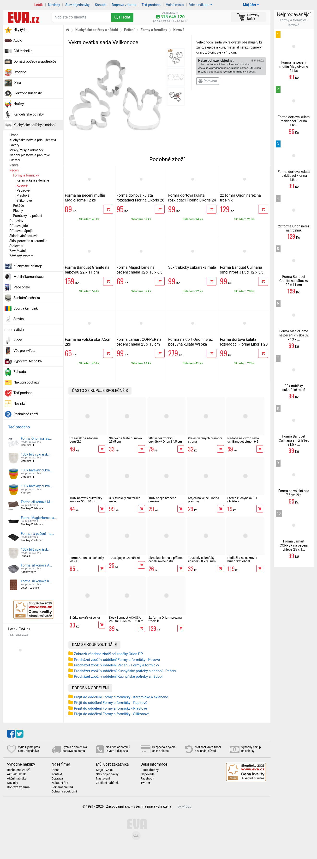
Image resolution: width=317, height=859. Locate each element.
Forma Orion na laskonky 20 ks (87, 559)
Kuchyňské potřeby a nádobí (34, 125)
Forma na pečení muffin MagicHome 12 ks (85, 197)
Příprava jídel (19, 226)
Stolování (16, 246)
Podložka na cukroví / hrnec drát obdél (242, 559)
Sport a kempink (25, 308)
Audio (17, 40)
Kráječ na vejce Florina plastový (203, 499)
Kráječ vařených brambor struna (205, 439)
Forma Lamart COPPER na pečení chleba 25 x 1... (294, 545)
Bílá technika (22, 51)
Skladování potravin (24, 236)
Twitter (145, 783)
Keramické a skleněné (33, 180)
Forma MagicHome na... (39, 518)
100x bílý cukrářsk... (35, 454)
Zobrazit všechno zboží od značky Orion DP (108, 654)
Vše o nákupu (199, 5)
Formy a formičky (26, 175)
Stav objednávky (77, 5)
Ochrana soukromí (64, 791)
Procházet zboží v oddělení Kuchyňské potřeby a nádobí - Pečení (125, 671)
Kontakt (101, 5)
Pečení (14, 170)
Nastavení (103, 778)
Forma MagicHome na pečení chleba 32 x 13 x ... (294, 335)
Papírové (23, 190)
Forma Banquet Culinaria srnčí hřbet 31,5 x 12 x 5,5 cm (241, 272)
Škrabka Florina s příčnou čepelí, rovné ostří (166, 559)
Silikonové (24, 200)
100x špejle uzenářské (124, 558)
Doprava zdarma (124, 5)
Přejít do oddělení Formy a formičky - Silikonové (112, 714)
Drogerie (19, 72)
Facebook (147, 778)
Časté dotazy (150, 770)
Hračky (18, 104)
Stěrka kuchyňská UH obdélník (242, 499)
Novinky (54, 5)
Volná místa (175, 5)
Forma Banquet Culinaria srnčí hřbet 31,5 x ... (294, 440)
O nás (56, 770)
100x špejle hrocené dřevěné (162, 499)
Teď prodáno (151, 5)
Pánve (13, 165)
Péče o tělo (21, 287)
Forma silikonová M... (37, 502)
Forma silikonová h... (36, 581)
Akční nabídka (16, 778)
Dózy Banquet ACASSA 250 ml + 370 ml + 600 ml (126, 619)
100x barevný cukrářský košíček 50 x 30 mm (86, 499)
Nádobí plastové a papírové (29, 155)
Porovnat (207, 81)
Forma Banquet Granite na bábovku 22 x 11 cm (87, 269)
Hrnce (13, 135)
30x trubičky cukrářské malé (192, 267)
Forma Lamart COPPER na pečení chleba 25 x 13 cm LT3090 (139, 344)
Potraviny (16, 221)
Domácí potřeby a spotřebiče (34, 61)
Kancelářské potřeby (28, 114)
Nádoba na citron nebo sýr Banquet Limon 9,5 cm (243, 441)
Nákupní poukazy (26, 382)
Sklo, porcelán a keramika (28, 241)
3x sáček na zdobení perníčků (84, 439)
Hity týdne (20, 30)
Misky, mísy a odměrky (26, 150)
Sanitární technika (26, 298)
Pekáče (18, 205)
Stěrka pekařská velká (85, 617)
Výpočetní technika (27, 361)
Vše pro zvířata (24, 350)
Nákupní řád (60, 783)
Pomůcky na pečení (27, 216)
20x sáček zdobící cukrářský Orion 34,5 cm (165, 439)
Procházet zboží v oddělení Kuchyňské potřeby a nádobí (118, 676)
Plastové (23, 195)
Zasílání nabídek (107, 783)
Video (17, 340)
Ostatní (14, 160)
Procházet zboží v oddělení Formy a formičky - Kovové (117, 660)
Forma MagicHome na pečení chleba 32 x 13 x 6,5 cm (139, 272)
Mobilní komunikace (28, 276)
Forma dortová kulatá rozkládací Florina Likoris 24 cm (192, 200)
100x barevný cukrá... (36, 470)
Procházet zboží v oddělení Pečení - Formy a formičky (116, 665)
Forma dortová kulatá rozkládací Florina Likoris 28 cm (244, 344)
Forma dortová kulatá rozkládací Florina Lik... (294, 121)
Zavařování (17, 251)
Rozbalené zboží (25, 414)
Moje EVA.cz (104, 770)
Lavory (14, 145)
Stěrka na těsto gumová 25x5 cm (125, 439)
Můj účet (249, 5)
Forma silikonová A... (36, 565)
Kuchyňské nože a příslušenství (32, 140)
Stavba (18, 319)
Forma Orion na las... (36, 438)
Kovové (22, 185)
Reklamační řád (62, 787)
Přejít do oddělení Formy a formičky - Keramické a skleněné (121, 697)
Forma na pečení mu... (37, 534)
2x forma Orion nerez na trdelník (165, 619)
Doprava (57, 778)
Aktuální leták (16, 774)
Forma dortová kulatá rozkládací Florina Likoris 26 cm (140, 200)
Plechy (18, 211)
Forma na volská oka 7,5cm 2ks (293, 493)
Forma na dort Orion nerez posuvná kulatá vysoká (190, 342)
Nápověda (148, 774)
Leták (38, 5)
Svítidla (18, 329)
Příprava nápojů (21, 231)
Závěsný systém (21, 256)
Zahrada (19, 372)
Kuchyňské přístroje (27, 266)
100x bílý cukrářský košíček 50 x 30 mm (202, 559)
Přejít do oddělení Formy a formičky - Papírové (110, 703)
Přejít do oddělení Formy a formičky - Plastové (110, 708)
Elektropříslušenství (27, 93)
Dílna (17, 82)
